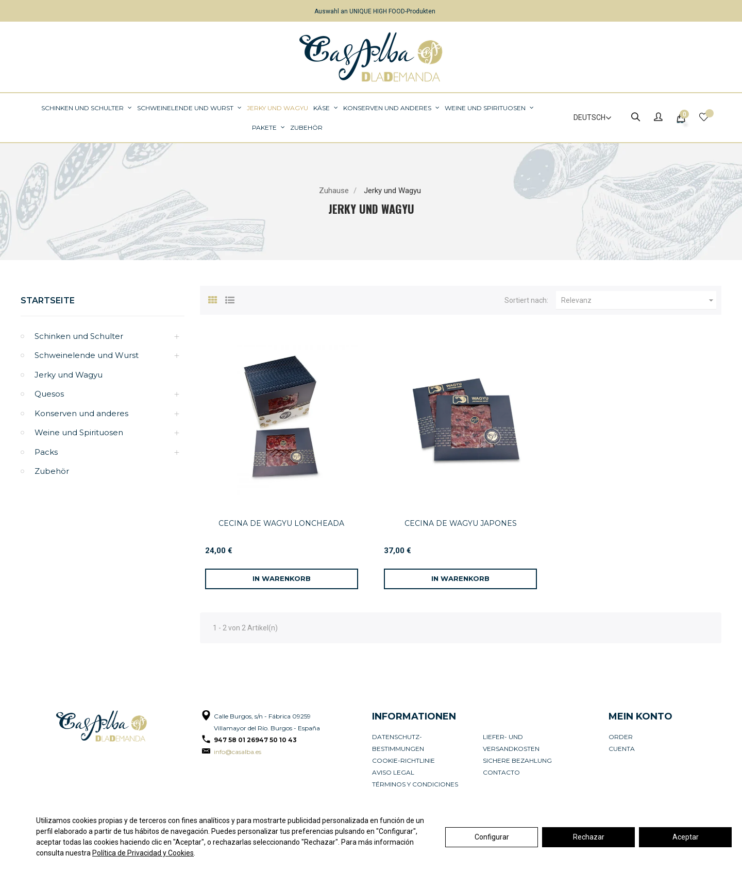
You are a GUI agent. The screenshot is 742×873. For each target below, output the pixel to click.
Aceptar (685, 837)
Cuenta (622, 748)
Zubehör (52, 471)
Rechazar (588, 837)
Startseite (48, 300)
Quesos (49, 394)
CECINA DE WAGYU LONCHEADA (281, 523)
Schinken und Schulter (79, 336)
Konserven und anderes (81, 413)
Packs (46, 452)
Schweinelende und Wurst (87, 355)
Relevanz (638, 300)
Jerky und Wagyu (69, 375)
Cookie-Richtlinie (403, 760)
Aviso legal (393, 772)
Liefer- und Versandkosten (511, 742)
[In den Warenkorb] (281, 579)
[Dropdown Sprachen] (588, 118)
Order (621, 737)
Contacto (501, 772)
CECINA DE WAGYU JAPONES (460, 523)
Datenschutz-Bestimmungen (398, 742)
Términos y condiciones (415, 784)
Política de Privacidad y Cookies (143, 853)
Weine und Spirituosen (79, 432)
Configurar (492, 837)
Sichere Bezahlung (517, 760)
